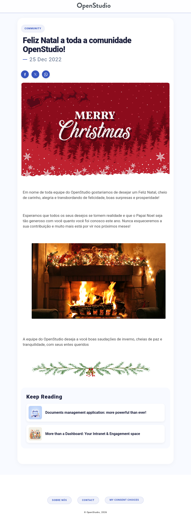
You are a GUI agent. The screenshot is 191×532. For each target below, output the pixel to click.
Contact (88, 500)
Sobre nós (59, 500)
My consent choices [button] (124, 499)
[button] (25, 74)
